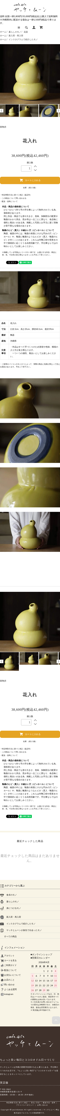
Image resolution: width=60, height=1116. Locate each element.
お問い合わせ (42, 1105)
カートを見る (9, 960)
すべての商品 (8, 936)
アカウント (8, 955)
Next (58, 110)
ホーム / (3, 32)
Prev (1, 110)
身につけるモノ (10, 908)
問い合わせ (8, 984)
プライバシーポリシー (25, 1105)
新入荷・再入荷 (16, 35)
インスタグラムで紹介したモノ (23, 39)
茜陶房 (3, 127)
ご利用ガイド (9, 965)
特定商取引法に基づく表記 (17, 1103)
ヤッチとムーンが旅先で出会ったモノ (21, 930)
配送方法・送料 (49, 1103)
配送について (9, 970)
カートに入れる (30, 180)
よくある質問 (9, 989)
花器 (26, 32)
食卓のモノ (8, 895)
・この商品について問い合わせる (13, 198)
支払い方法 (35, 1103)
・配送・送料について (9, 201)
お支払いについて (11, 975)
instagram (7, 994)
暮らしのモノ (15, 32)
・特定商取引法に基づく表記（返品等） (16, 195)
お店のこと (8, 980)
